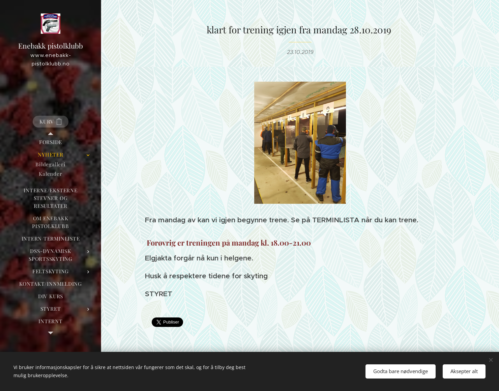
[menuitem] (50, 142)
